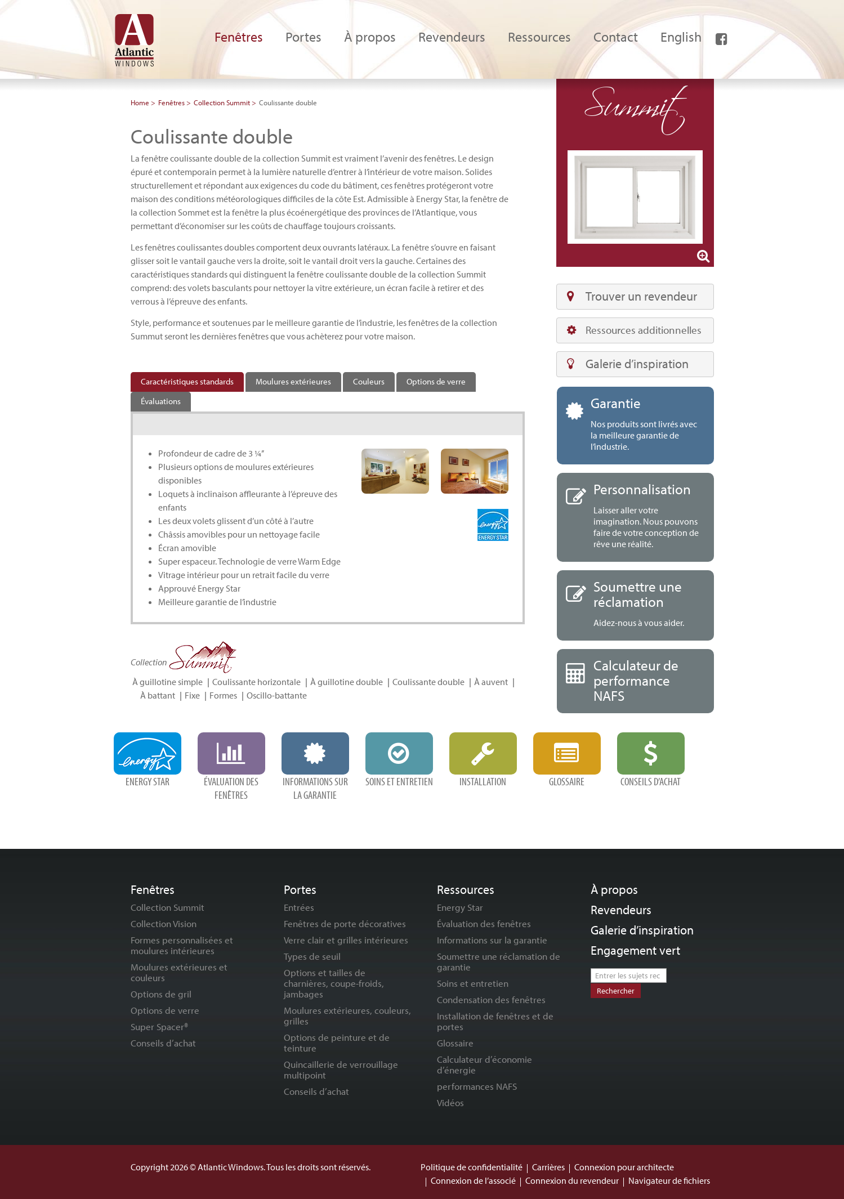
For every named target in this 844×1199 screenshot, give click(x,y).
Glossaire (455, 1043)
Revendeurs (621, 910)
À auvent (491, 681)
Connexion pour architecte (624, 1167)
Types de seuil (312, 956)
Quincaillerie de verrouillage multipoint (341, 1069)
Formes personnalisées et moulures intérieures (182, 945)
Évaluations (161, 401)
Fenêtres (171, 102)
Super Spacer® (159, 1026)
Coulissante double (428, 681)
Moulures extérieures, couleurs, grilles (347, 1015)
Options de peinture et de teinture (337, 1042)
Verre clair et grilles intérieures (346, 940)
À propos (614, 889)
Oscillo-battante (277, 695)
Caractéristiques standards (187, 381)
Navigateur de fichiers (669, 1180)
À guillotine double (346, 681)
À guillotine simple (167, 681)
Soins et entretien (472, 983)
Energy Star (460, 907)
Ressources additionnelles (634, 330)
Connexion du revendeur (572, 1180)
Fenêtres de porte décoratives (345, 923)
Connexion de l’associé (473, 1180)
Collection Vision (164, 923)
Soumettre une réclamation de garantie (498, 961)
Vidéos (450, 1102)
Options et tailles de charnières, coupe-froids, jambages (334, 983)
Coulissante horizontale (256, 681)
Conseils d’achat (163, 1043)
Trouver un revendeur (632, 296)
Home (140, 102)
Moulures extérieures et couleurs (179, 972)
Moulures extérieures (293, 381)
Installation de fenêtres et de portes (495, 1021)
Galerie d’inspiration (628, 364)
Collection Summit (222, 102)
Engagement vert (635, 950)
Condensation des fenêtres (491, 999)
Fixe (192, 695)
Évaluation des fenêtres (484, 923)
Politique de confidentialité (472, 1167)
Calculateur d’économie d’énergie (484, 1064)
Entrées (299, 907)
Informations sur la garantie (492, 940)
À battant (157, 695)
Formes (223, 695)
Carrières (548, 1167)
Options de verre (436, 381)
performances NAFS (477, 1086)
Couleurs (369, 381)
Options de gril (161, 994)
